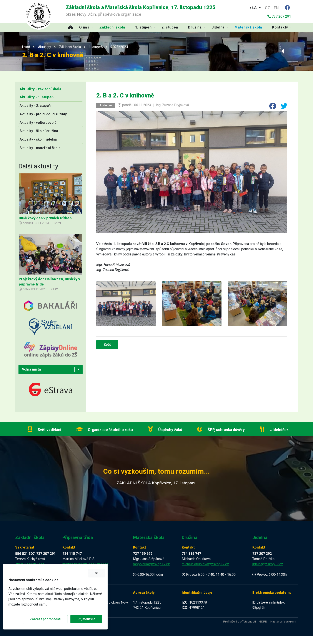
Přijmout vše (86, 619)
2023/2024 (119, 47)
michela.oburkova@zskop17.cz (205, 564)
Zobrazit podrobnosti (45, 619)
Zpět (107, 344)
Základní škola (70, 47)
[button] (255, 7)
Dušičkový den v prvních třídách (45, 218)
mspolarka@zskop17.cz (151, 564)
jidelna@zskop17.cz (267, 564)
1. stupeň (96, 47)
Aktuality (44, 47)
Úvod (26, 47)
